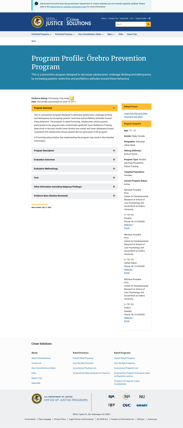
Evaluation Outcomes (44, 159)
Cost (36, 177)
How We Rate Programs (124, 363)
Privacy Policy (60, 419)
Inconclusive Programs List (126, 368)
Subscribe (124, 18)
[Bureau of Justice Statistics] (127, 398)
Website (129, 225)
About (103, 18)
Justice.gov (152, 419)
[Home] (68, 21)
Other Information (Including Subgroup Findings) (58, 186)
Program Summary (43, 108)
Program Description (44, 150)
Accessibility (30, 419)
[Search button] (148, 24)
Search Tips (37, 378)
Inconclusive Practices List (84, 368)
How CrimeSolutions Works (44, 368)
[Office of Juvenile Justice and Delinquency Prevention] (111, 406)
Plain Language (44, 419)
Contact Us (113, 18)
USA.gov (140, 419)
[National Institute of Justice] (142, 395)
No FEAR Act (102, 419)
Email (126, 228)
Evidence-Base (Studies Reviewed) (51, 195)
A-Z (131, 18)
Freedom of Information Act (122, 419)
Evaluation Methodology (46, 168)
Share (150, 19)
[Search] (131, 24)
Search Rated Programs (124, 358)
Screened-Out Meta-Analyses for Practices (91, 373)
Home (34, 41)
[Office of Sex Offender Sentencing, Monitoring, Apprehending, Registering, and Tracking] (142, 405)
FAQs (34, 373)
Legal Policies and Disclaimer (81, 419)
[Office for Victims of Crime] (127, 405)
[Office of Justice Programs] (38, 22)
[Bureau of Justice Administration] (111, 395)
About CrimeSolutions (41, 358)
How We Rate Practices (83, 363)
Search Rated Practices (83, 358)
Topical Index (140, 18)
